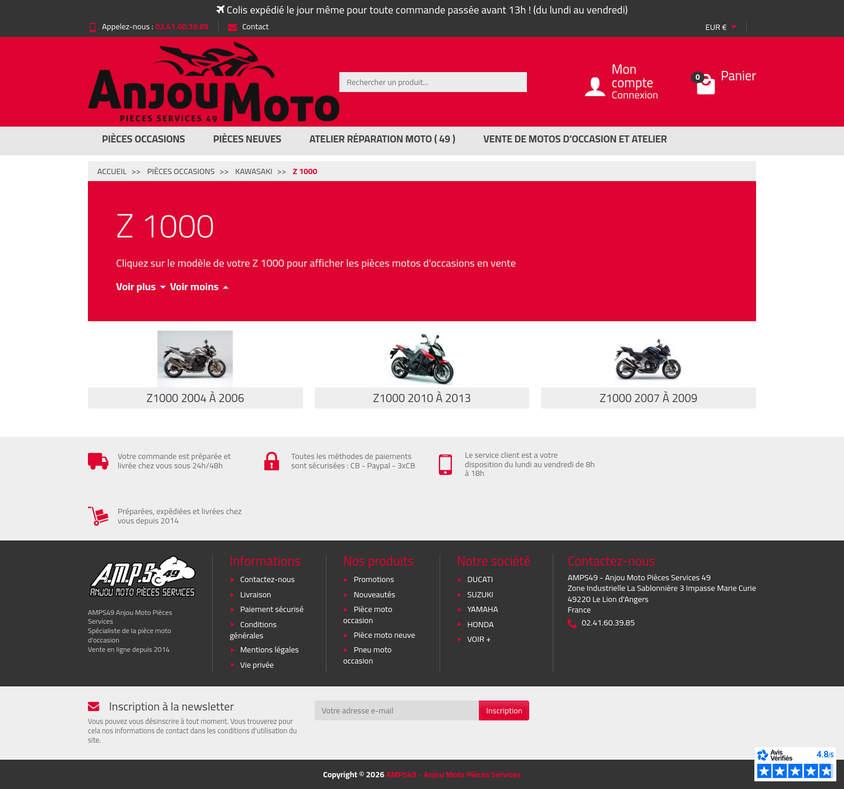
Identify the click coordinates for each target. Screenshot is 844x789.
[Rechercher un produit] (433, 82)
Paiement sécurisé (272, 609)
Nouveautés (374, 594)
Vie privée (257, 664)
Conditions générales (253, 630)
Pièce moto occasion (367, 614)
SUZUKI (480, 594)
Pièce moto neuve (384, 634)
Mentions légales (269, 649)
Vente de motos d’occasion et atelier (575, 139)
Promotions (373, 579)
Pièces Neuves (247, 139)
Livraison (255, 594)
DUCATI (480, 579)
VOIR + (479, 639)
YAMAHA (482, 609)
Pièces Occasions (143, 139)
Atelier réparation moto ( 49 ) (382, 139)
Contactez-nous (267, 579)
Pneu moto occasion (367, 655)
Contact (248, 26)
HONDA (480, 624)
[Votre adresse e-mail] (397, 710)
